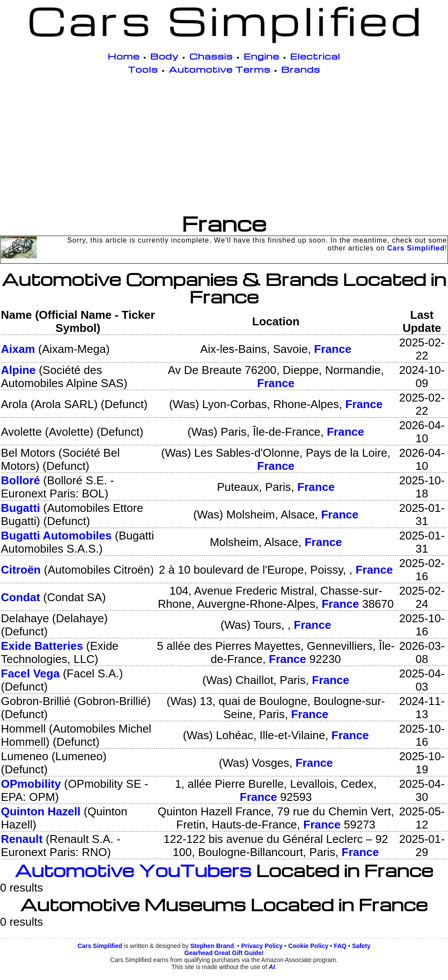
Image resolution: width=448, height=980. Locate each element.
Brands (300, 69)
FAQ (340, 945)
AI (272, 966)
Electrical (315, 56)
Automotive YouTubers (133, 870)
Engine (262, 56)
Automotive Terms (220, 69)
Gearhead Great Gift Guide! (223, 952)
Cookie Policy (308, 945)
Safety (361, 945)
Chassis (211, 56)
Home (124, 56)
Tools (143, 69)
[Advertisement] (224, 145)
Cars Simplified (415, 248)
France (332, 349)
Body (164, 56)
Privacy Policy (262, 945)
